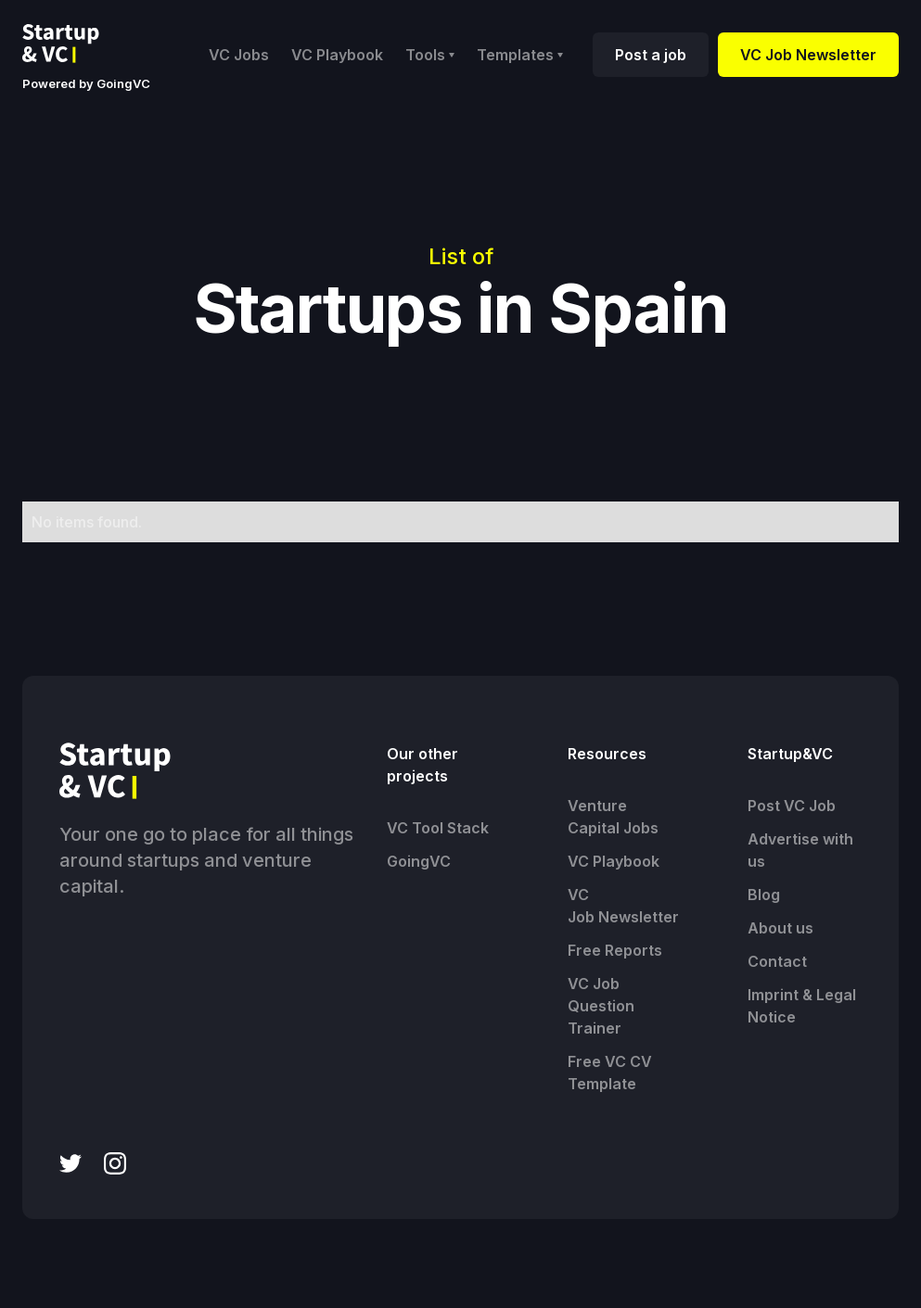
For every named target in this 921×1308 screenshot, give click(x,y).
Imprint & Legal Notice (802, 1005)
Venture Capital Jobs (613, 816)
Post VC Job (792, 805)
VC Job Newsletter (808, 54)
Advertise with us (800, 850)
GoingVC (419, 861)
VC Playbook (337, 54)
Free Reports (615, 950)
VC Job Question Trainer (601, 1005)
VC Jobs (239, 54)
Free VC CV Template (610, 1072)
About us (780, 928)
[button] (429, 55)
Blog (764, 894)
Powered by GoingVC (86, 83)
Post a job (650, 54)
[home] (75, 43)
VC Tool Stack (438, 828)
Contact (777, 961)
